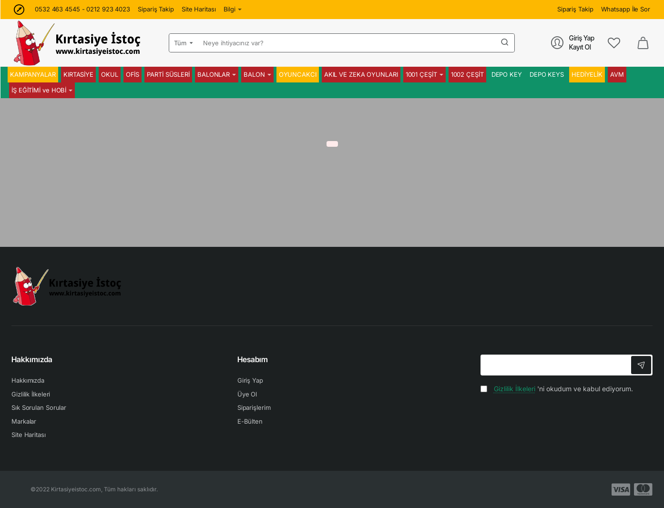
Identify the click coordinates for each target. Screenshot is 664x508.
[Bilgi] (233, 9)
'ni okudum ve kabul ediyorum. (556, 389)
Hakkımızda (31, 359)
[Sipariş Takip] (155, 9)
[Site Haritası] (198, 9)
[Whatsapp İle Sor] (626, 9)
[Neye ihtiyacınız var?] (504, 43)
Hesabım (252, 359)
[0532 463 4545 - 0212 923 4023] (82, 9)
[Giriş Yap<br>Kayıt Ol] (572, 42)
